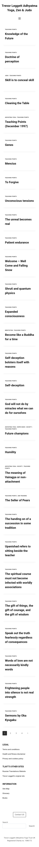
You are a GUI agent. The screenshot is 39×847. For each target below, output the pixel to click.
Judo (6, 75)
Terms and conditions (11, 749)
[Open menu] (19, 18)
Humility (10, 452)
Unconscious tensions (19, 200)
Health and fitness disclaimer (13, 754)
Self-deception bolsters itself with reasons (17, 362)
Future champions (17, 433)
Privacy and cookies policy (12, 759)
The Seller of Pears (17, 500)
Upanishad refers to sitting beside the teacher (18, 551)
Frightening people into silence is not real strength (19, 692)
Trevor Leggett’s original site (13, 776)
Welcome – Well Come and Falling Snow (16, 265)
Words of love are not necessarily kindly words (19, 665)
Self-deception (14, 385)
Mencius (10, 163)
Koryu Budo (21, 427)
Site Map (5, 789)
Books (4, 798)
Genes (9, 145)
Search (5, 822)
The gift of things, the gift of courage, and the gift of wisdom (19, 610)
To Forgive (12, 182)
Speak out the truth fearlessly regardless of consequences (18, 637)
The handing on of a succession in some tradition (18, 523)
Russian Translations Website (14, 771)
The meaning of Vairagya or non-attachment (16, 477)
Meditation (9, 330)
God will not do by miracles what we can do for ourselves (19, 408)
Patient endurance (17, 242)
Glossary (5, 793)
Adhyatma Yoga (10, 117)
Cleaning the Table (17, 103)
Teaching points (11, 29)
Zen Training (22, 496)
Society (29, 427)
